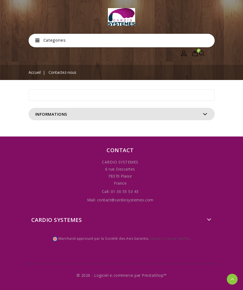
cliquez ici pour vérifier (170, 238)
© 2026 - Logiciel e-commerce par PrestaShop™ (122, 275)
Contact (120, 150)
